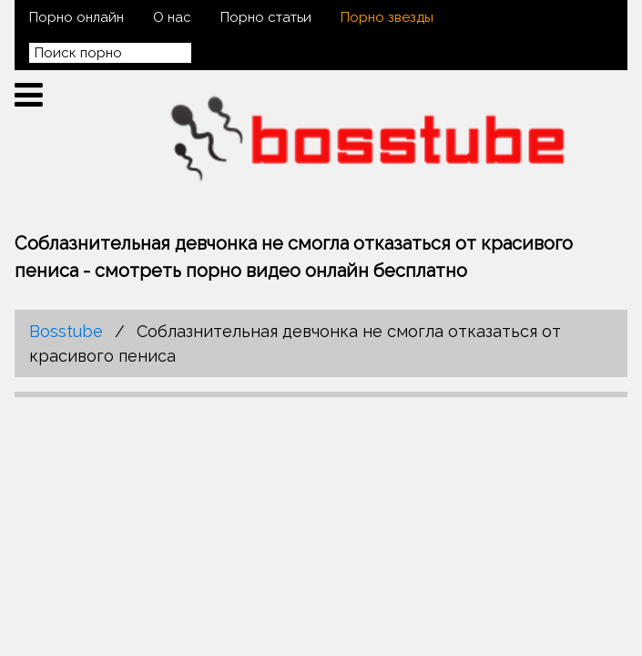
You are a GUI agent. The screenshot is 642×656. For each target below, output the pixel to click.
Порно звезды (387, 17)
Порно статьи (265, 17)
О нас (172, 17)
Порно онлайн (76, 17)
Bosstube (66, 331)
